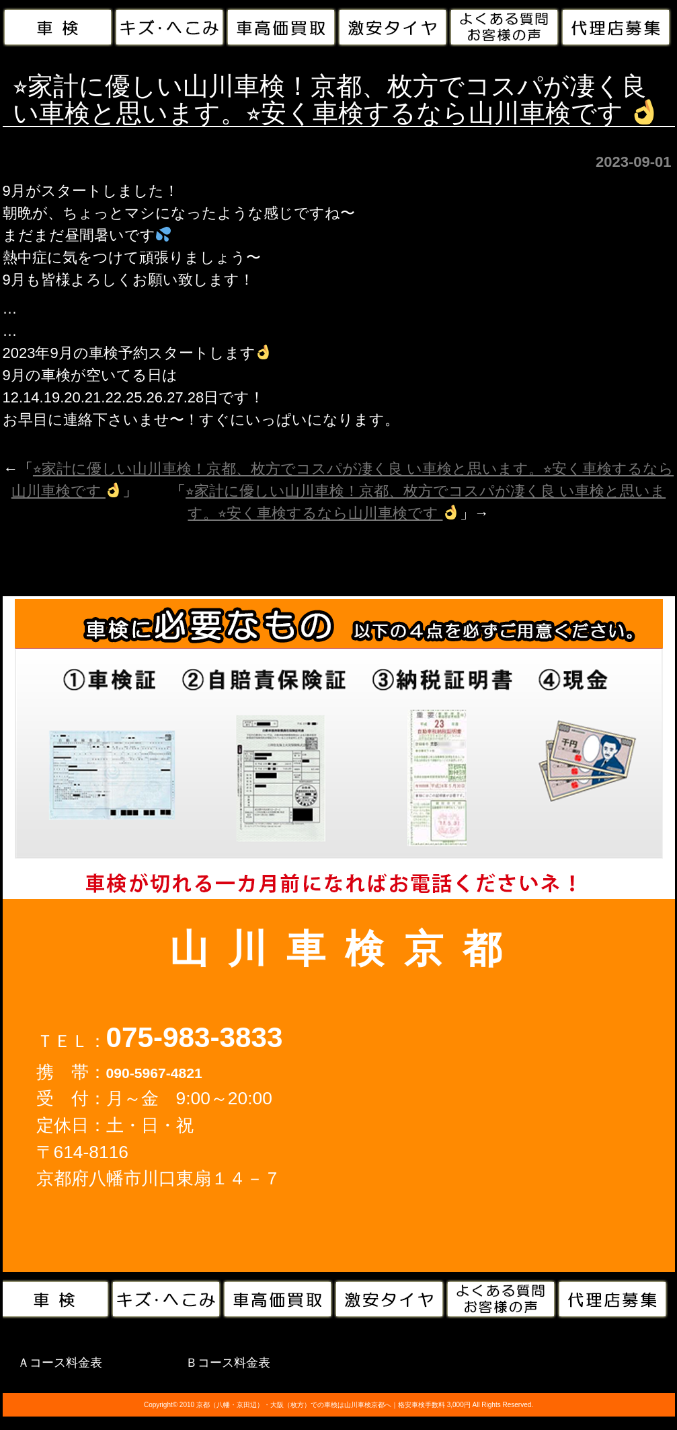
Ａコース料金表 (59, 1362)
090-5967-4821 (154, 1073)
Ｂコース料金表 (228, 1362)
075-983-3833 (194, 1037)
